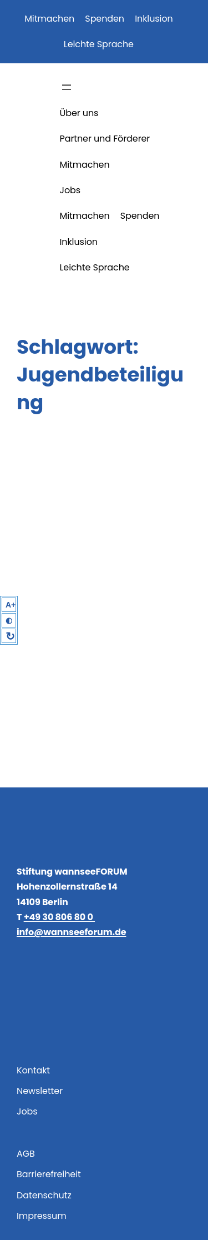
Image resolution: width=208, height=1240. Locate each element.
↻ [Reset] (10, 636)
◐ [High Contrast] (9, 620)
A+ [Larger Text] (11, 604)
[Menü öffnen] (66, 87)
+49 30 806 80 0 (59, 917)
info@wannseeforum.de (71, 932)
